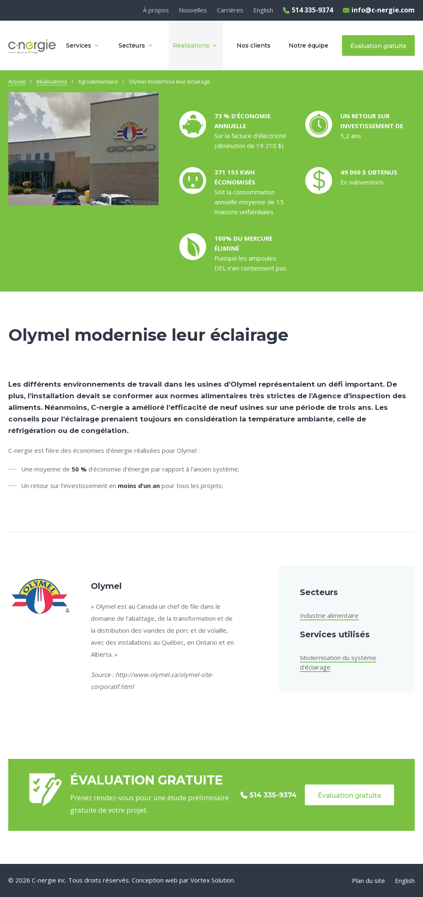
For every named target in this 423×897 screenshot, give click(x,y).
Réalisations (51, 81)
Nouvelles (193, 10)
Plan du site (368, 880)
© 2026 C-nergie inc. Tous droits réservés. (69, 880)
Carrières (230, 10)
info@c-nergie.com (379, 9)
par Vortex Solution (206, 880)
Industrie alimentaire (329, 615)
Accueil (17, 81)
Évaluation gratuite (349, 795)
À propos (156, 10)
